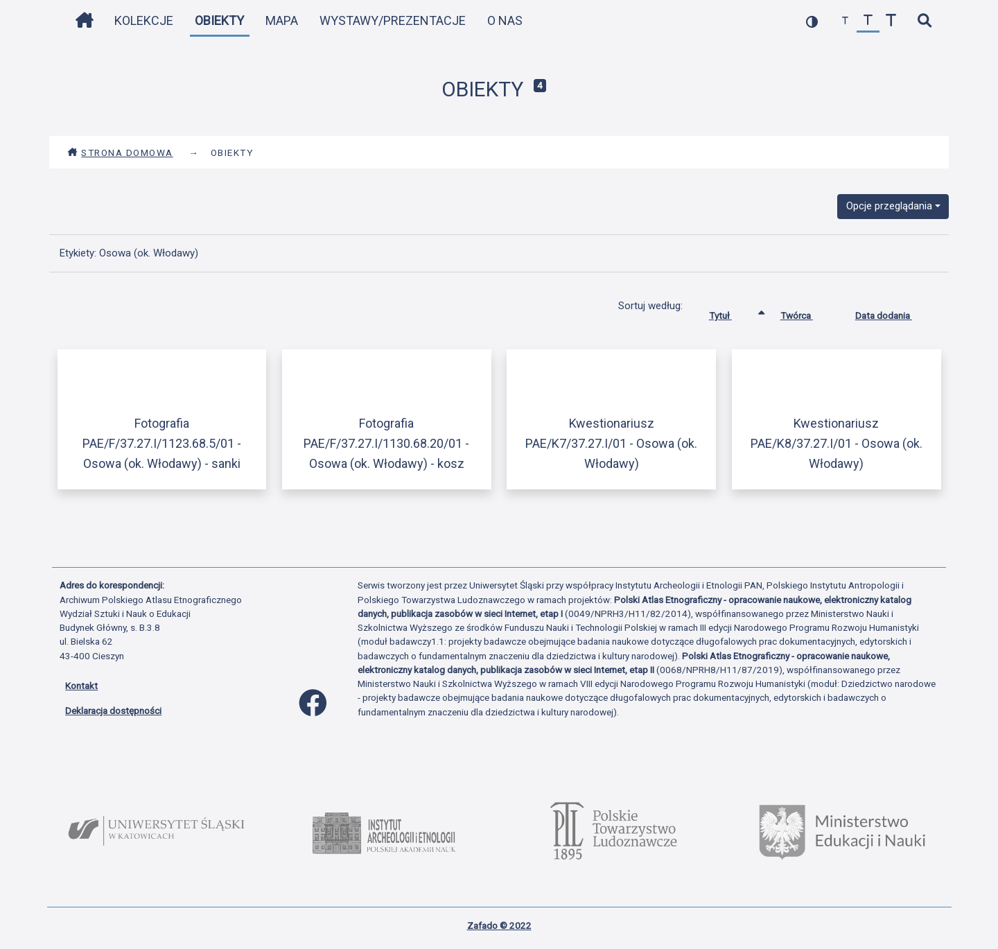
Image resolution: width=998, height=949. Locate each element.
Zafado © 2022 (499, 925)
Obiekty (219, 20)
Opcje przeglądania (889, 206)
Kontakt (81, 685)
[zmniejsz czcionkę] (845, 21)
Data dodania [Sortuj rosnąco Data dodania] (894, 312)
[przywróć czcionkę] (868, 21)
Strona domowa (120, 152)
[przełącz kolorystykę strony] (811, 21)
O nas (505, 20)
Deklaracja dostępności (113, 710)
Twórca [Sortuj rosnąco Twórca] (807, 312)
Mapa (281, 20)
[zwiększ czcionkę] (890, 21)
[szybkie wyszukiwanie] (924, 21)
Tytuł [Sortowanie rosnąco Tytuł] (731, 312)
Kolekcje (143, 20)
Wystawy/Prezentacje (392, 20)
